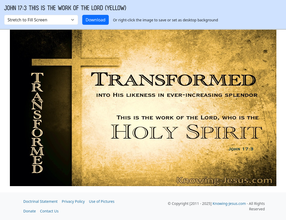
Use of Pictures (102, 201)
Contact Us (49, 211)
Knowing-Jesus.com (229, 203)
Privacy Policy (73, 201)
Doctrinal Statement (40, 201)
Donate (29, 211)
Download (95, 20)
